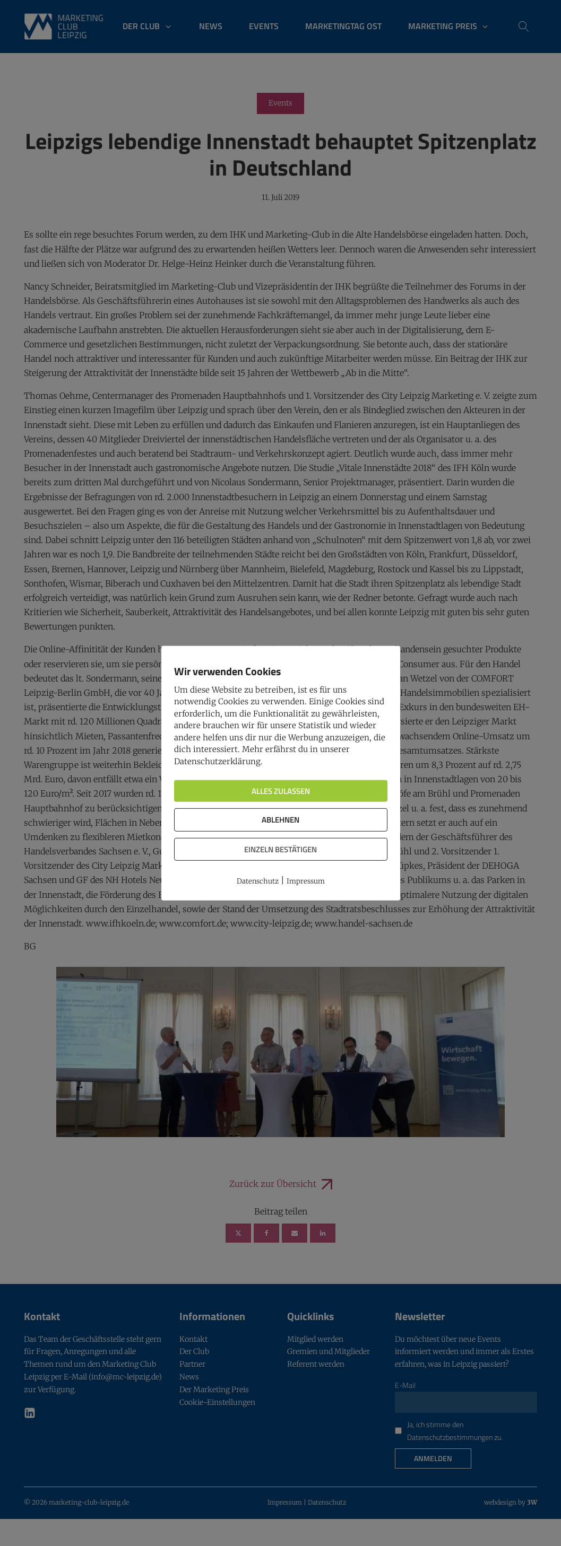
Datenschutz (258, 881)
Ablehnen (280, 820)
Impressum (306, 881)
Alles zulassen (281, 791)
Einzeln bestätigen (280, 849)
